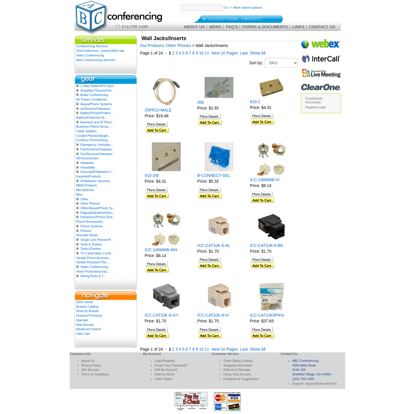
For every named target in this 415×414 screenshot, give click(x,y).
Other (84, 199)
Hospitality (87, 167)
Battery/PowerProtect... (96, 113)
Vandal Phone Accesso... (93, 258)
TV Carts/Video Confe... (97, 253)
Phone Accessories (89, 221)
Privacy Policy (91, 365)
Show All (258, 53)
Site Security (90, 369)
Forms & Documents (265, 26)
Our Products (152, 45)
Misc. (80, 194)
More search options (247, 7)
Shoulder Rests (87, 235)
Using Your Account (237, 374)
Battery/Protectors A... (91, 117)
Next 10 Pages (225, 53)
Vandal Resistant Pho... (92, 262)
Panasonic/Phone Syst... (97, 217)
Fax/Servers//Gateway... (97, 149)
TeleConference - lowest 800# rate (100, 50)
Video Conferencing (90, 55)
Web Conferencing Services (95, 60)
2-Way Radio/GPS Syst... (98, 86)
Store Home (84, 302)
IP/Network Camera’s (95, 181)
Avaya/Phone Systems (96, 104)
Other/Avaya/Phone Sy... (97, 208)
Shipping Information (237, 365)
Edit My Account (165, 369)
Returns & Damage (236, 369)
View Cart (83, 333)
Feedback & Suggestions (241, 379)
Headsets (87, 163)
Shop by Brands (87, 311)
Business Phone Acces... (93, 126)
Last (244, 53)
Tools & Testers (91, 244)
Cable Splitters (86, 131)
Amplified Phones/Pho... (97, 90)
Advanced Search (88, 329)
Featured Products (89, 315)
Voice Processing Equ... (93, 271)
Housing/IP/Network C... (97, 171)
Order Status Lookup (238, 360)
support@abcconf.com (321, 383)
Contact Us (322, 26)
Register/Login (315, 107)
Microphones (85, 190)
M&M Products (86, 185)
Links (299, 26)
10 (201, 53)
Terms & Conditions (95, 374)
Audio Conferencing (94, 95)
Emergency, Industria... (96, 144)
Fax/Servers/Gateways (96, 154)
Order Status (163, 379)
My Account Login (219, 19)
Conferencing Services (92, 46)
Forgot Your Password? (170, 365)
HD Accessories (87, 158)
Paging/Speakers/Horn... (97, 212)
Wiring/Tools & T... (93, 276)
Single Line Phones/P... (96, 239)
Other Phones (90, 203)
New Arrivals (85, 324)
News (215, 26)
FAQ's (232, 26)
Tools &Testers (90, 248)
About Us (194, 26)
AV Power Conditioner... (93, 99)
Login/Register (164, 360)
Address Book (164, 374)
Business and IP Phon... (97, 122)
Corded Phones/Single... (93, 135)
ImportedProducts (88, 176)
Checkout (250, 19)
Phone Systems (91, 226)
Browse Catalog (87, 306)
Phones (85, 230)
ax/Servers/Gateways (95, 108)
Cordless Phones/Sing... (93, 140)
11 (207, 53)
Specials (82, 320)
